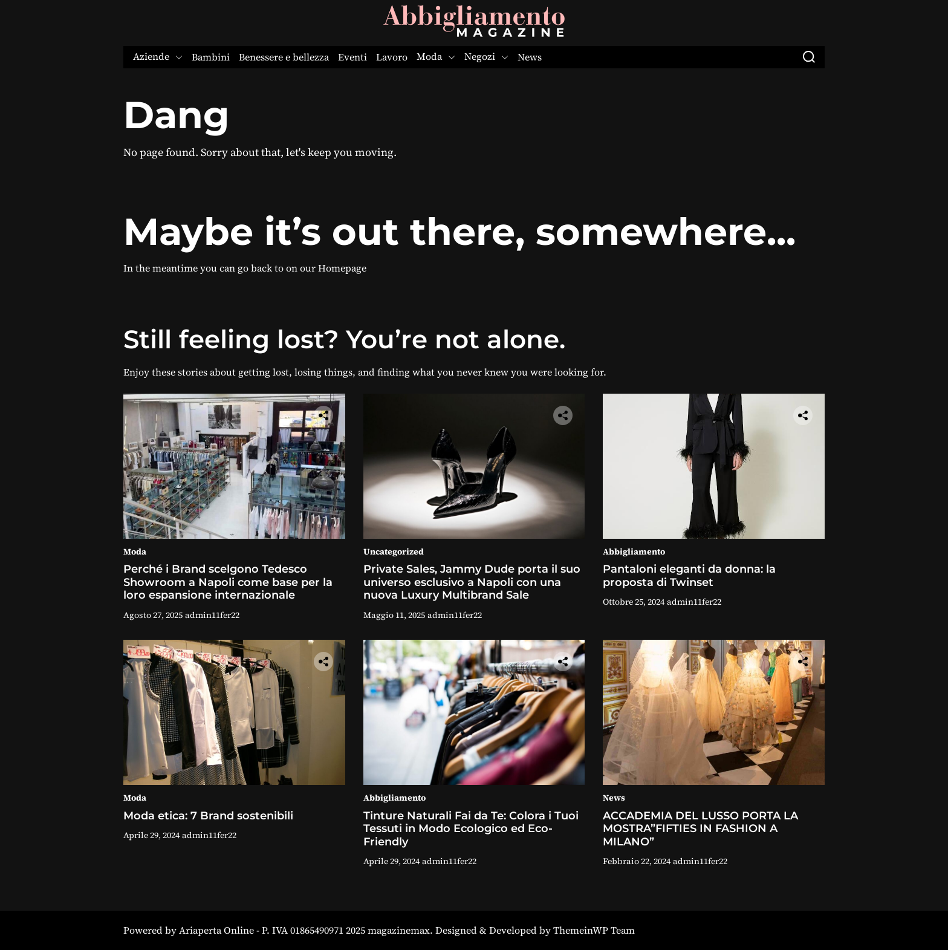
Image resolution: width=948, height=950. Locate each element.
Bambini (211, 57)
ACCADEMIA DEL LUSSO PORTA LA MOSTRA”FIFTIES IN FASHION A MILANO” (700, 828)
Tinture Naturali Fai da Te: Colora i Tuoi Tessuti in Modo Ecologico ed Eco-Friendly (471, 828)
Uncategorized (393, 551)
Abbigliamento (634, 551)
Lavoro (391, 57)
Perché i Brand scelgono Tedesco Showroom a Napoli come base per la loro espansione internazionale (228, 582)
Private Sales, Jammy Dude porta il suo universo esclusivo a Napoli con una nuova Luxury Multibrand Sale (471, 582)
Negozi (486, 57)
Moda (436, 57)
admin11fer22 (212, 615)
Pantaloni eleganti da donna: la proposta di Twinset (689, 575)
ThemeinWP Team (594, 930)
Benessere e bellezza (284, 57)
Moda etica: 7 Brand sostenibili (208, 815)
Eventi (352, 57)
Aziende (158, 57)
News (530, 57)
